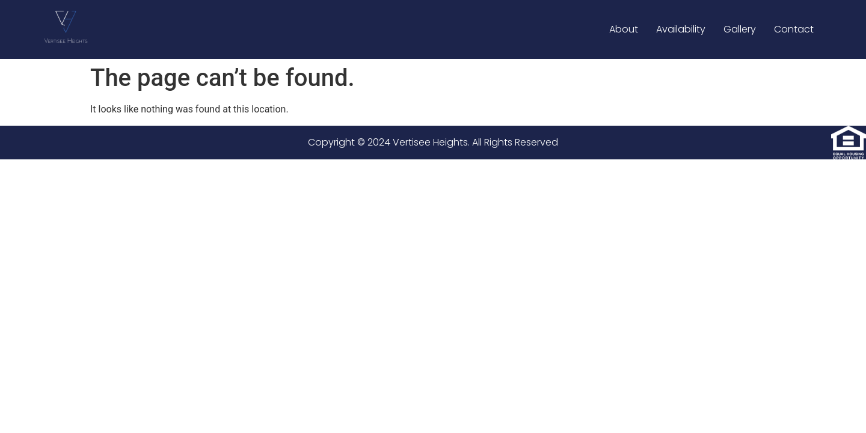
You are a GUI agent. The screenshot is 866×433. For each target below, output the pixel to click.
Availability (680, 29)
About (623, 29)
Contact (794, 29)
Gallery (739, 29)
